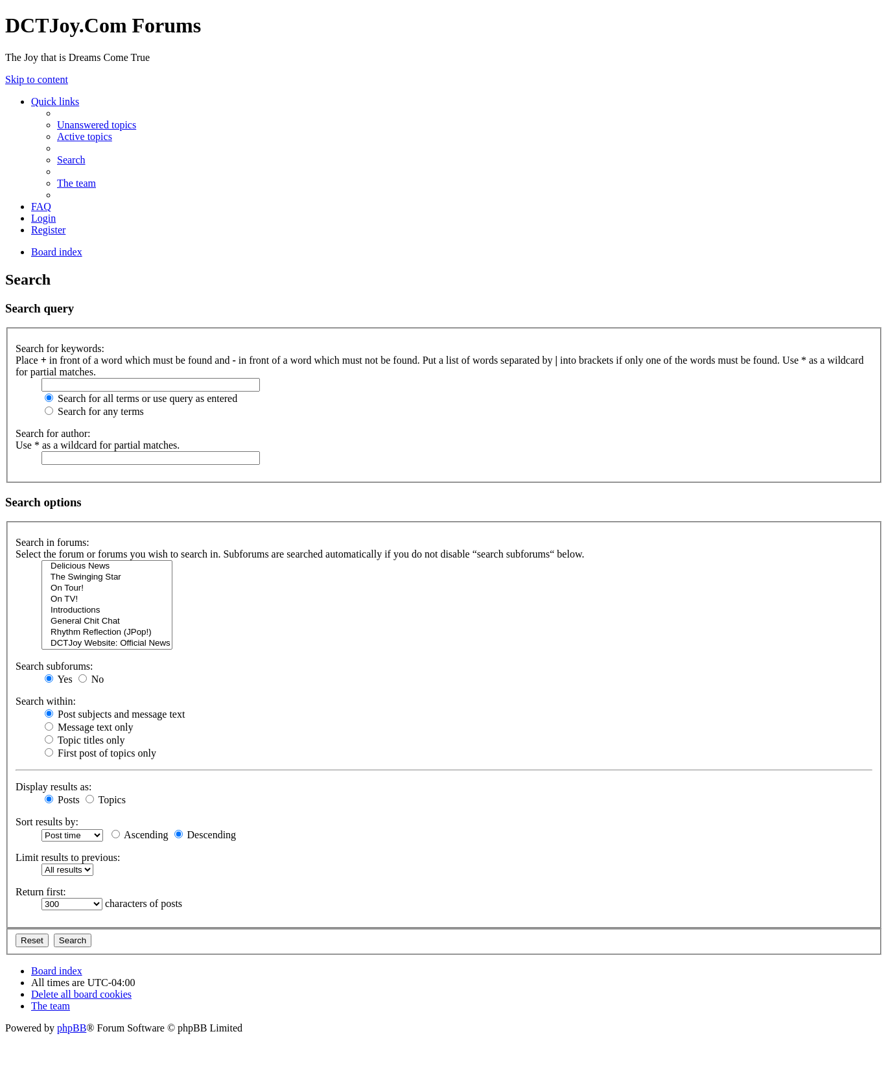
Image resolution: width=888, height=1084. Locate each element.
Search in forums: (52, 542)
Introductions (107, 610)
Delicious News (107, 566)
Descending (205, 834)
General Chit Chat (107, 621)
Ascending (140, 834)
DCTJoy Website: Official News (107, 643)
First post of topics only (100, 753)
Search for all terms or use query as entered (141, 398)
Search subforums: (54, 666)
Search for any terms (94, 411)
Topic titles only (84, 740)
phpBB (71, 1027)
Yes (59, 679)
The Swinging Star (107, 577)
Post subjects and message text (115, 714)
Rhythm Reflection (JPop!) (107, 632)
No (91, 679)
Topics (106, 799)
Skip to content (36, 79)
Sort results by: (47, 821)
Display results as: (53, 786)
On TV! (107, 599)
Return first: (41, 891)
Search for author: (53, 433)
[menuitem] (96, 124)
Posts (62, 799)
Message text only (89, 727)
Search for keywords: (60, 348)
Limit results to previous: (68, 857)
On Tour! (107, 588)
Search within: (46, 701)
